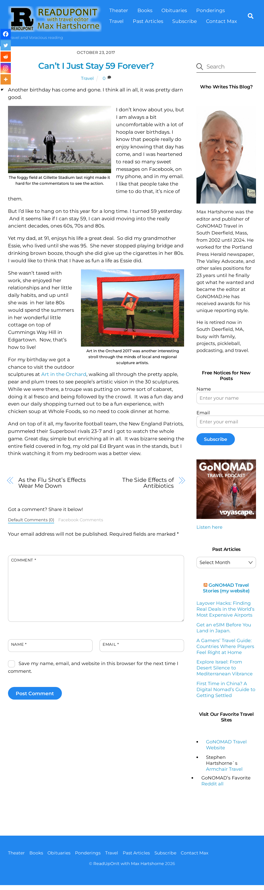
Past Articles (148, 21)
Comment (23, 560)
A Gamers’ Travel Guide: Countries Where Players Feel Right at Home (225, 646)
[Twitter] (6, 45)
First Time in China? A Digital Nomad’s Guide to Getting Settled (225, 689)
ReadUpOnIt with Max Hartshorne (128, 863)
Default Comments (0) (31, 519)
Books (144, 10)
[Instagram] (6, 68)
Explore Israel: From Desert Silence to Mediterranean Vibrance (224, 668)
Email (111, 644)
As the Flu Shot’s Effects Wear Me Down (52, 483)
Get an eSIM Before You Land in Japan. (223, 628)
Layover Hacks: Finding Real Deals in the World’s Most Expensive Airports (225, 609)
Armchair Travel (224, 769)
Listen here (209, 527)
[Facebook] (6, 34)
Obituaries (174, 10)
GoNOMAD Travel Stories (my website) (226, 588)
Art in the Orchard (63, 374)
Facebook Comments (80, 519)
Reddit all (212, 784)
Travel (116, 21)
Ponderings (210, 10)
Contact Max (221, 21)
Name (19, 644)
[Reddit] (6, 57)
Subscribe (184, 21)
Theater (118, 10)
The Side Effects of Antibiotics (148, 483)
